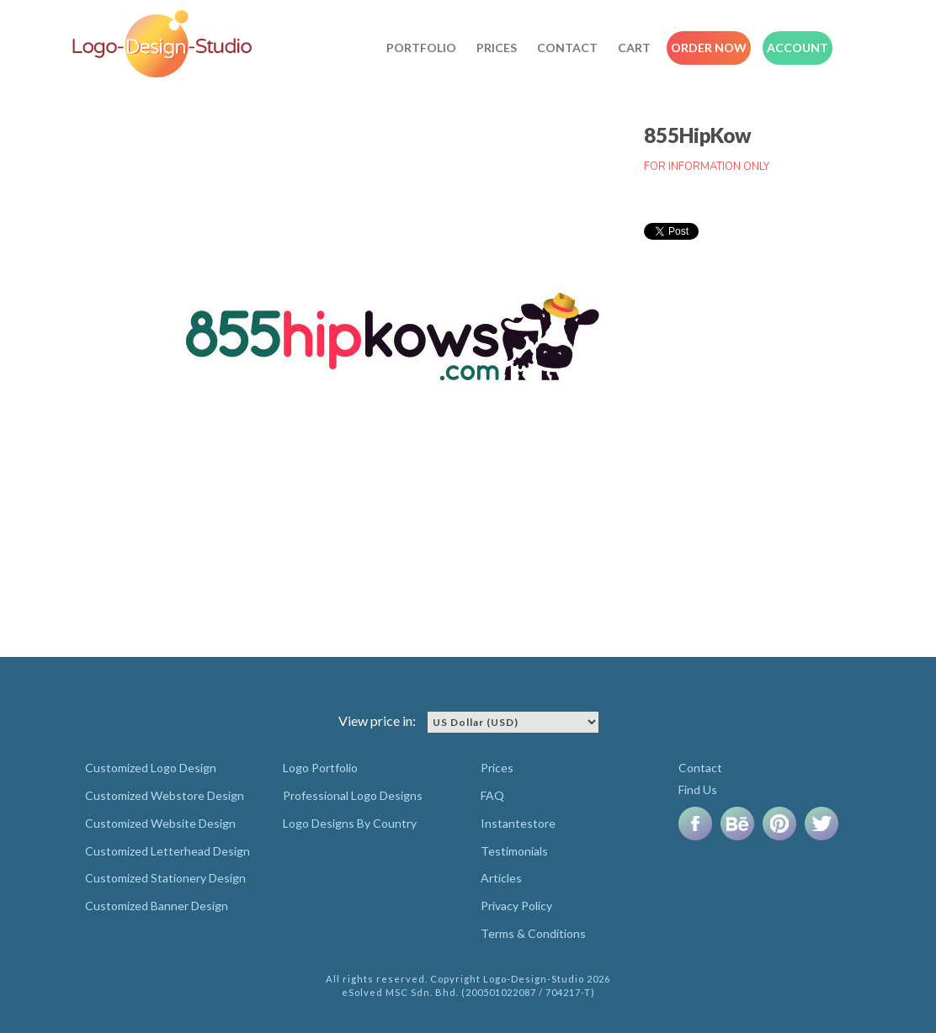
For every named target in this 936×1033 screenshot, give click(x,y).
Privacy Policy (516, 905)
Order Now (709, 47)
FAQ (492, 795)
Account (797, 47)
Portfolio (421, 47)
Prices (496, 47)
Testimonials (514, 851)
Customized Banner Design (156, 905)
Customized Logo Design (150, 767)
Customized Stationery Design (165, 878)
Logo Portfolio (320, 767)
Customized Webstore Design (164, 795)
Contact (567, 47)
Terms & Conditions (533, 933)
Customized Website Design (160, 823)
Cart (634, 47)
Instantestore (518, 823)
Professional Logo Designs (353, 795)
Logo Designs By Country (350, 823)
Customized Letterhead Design (167, 851)
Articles (501, 878)
